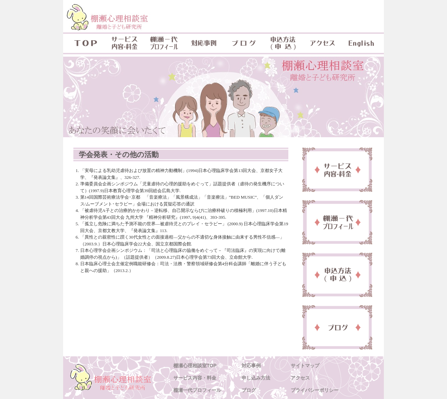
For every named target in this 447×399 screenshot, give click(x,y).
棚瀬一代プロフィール (164, 43)
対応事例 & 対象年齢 (204, 43)
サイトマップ (305, 365)
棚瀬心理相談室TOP (195, 365)
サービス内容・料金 (124, 43)
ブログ (243, 43)
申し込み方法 (256, 378)
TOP (84, 43)
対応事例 (251, 365)
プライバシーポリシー (314, 390)
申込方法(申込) (283, 43)
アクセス (322, 43)
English (362, 43)
